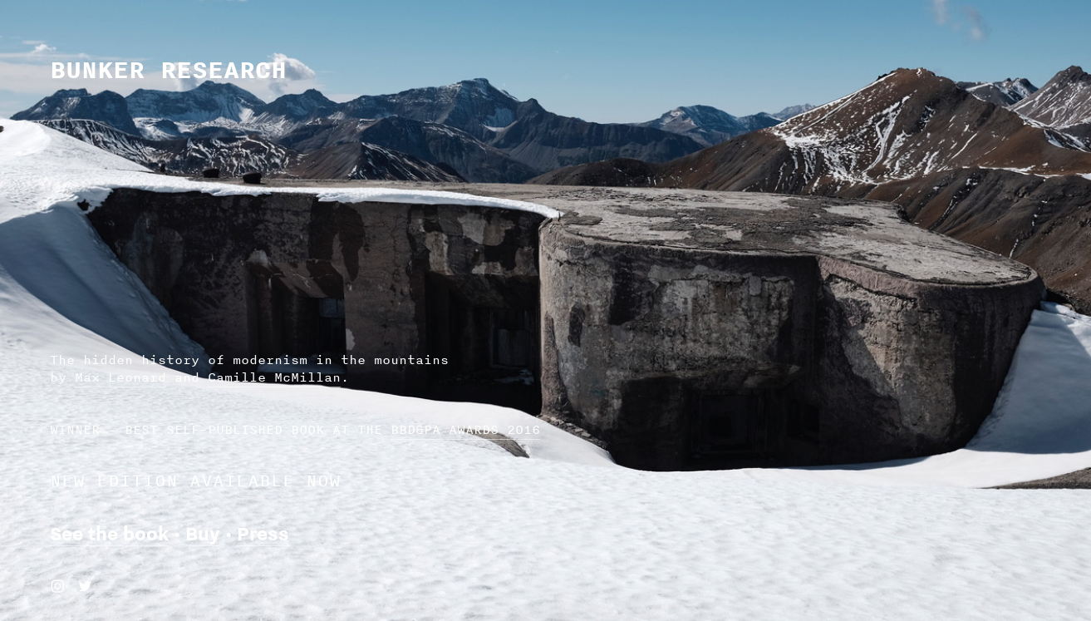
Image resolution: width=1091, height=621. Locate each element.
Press (263, 533)
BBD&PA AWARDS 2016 (465, 429)
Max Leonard (120, 377)
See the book (109, 533)
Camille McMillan (274, 377)
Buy (202, 533)
